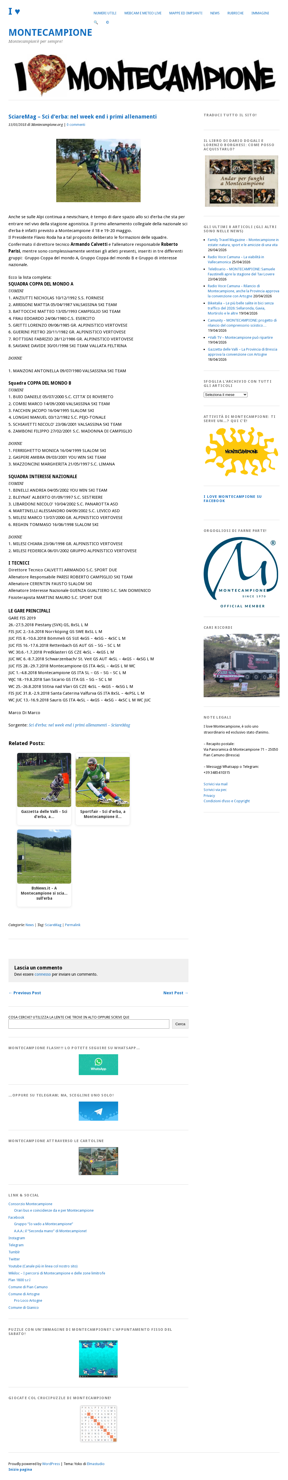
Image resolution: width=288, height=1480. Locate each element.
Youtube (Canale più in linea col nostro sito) (43, 1266)
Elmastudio (96, 1464)
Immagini (260, 13)
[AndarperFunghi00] (241, 205)
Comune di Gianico (23, 1307)
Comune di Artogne (24, 1294)
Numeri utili (105, 13)
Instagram (16, 1238)
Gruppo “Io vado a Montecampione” (43, 1224)
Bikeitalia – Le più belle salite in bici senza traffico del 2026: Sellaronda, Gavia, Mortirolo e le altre (241, 308)
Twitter (14, 1259)
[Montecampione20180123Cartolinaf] (98, 1174)
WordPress (51, 1464)
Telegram (16, 1245)
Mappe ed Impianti (185, 13)
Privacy (209, 796)
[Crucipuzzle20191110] (98, 1442)
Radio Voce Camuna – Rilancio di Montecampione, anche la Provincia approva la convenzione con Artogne (243, 291)
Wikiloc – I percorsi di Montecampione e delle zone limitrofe (56, 1273)
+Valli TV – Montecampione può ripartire (240, 337)
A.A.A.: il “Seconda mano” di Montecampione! (50, 1231)
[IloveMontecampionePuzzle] (98, 1376)
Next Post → (175, 993)
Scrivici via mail (216, 784)
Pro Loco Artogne (28, 1300)
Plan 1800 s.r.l (19, 1280)
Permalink (72, 925)
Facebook (16, 1217)
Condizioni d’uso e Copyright (227, 801)
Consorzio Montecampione (30, 1204)
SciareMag (53, 925)
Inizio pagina (20, 1469)
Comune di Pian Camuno (28, 1287)
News (215, 13)
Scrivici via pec (215, 790)
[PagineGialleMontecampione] (241, 475)
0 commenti (76, 125)
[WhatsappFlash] (98, 1074)
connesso (43, 974)
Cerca (180, 1024)
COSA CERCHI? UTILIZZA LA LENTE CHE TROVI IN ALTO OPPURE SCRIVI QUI (68, 1017)
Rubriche (236, 13)
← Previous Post (24, 993)
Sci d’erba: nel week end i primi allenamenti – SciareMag (79, 725)
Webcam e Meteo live (142, 13)
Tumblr (14, 1252)
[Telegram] (98, 1119)
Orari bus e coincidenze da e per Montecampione (54, 1210)
